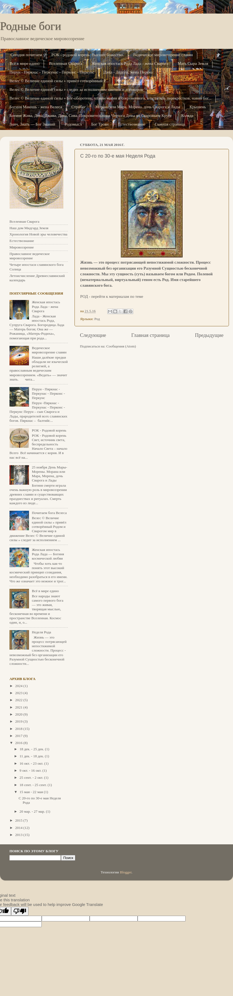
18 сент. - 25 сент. (34, 785)
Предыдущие (209, 335)
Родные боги (30, 26)
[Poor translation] (19, 911)
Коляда (187, 115)
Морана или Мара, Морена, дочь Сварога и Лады (137, 107)
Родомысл (73, 124)
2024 (19, 686)
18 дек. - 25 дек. (32, 749)
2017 (19, 736)
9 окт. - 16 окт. (31, 770)
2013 (19, 835)
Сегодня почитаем (26, 55)
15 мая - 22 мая (32, 792)
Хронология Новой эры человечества (38, 234)
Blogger (125, 872)
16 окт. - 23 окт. (32, 763)
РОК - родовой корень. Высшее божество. (87, 55)
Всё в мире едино (24, 63)
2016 (19, 743)
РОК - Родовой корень (49, 430)
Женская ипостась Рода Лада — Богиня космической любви (48, 554)
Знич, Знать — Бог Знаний (32, 124)
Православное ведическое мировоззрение (29, 256)
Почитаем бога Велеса (49, 513)
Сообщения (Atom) (121, 346)
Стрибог (79, 107)
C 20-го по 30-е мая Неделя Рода (117, 156)
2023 (19, 693)
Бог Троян (100, 124)
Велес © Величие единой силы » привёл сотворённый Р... (58, 81)
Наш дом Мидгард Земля (28, 228)
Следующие (93, 335)
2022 (19, 700)
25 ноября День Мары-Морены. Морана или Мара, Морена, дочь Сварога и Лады (49, 474)
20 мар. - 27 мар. (33, 811)
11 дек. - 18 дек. (32, 756)
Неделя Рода (41, 632)
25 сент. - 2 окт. (32, 777)
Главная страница (170, 124)
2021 (19, 707)
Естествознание (131, 124)
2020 (19, 714)
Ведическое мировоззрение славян (163, 55)
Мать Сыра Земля (193, 63)
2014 (19, 828)
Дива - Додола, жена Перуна (128, 72)
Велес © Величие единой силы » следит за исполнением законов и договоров (76, 89)
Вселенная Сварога (65, 63)
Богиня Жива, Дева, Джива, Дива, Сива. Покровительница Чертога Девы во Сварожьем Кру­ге (90, 115)
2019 (19, 721)
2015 (19, 820)
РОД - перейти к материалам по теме (111, 296)
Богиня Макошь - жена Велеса (35, 107)
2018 (19, 729)
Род (97, 319)
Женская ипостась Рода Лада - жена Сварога (130, 63)
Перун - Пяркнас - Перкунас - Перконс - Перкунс (51, 72)
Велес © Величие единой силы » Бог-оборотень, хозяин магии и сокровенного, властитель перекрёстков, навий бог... (110, 98)
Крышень (198, 107)
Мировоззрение (21, 247)
